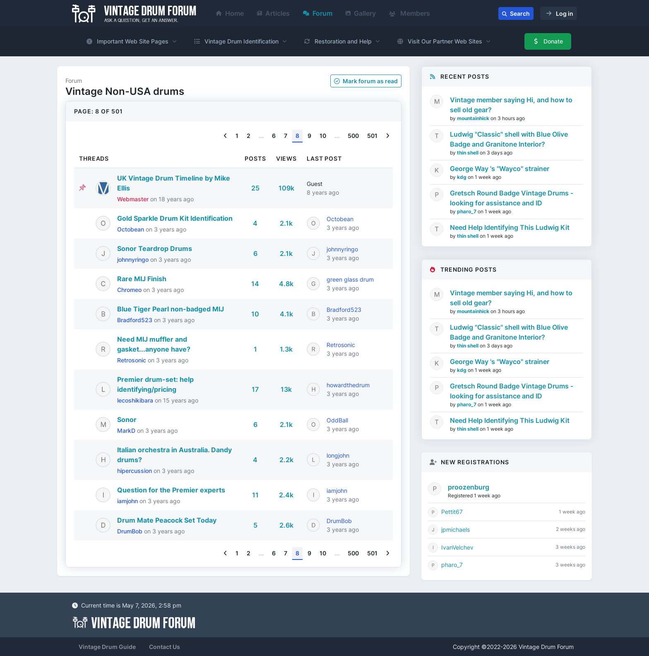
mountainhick (473, 118)
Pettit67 (452, 511)
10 (323, 135)
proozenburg (468, 487)
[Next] (387, 136)
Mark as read (366, 80)
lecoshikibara (136, 400)
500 (353, 135)
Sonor (127, 419)
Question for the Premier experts (171, 490)
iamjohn (128, 500)
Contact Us (164, 646)
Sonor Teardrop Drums (154, 248)
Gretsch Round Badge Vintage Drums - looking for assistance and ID (511, 198)
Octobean (131, 229)
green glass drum (350, 279)
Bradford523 (135, 319)
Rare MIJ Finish (141, 279)
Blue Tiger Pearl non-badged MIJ (170, 309)
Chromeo (130, 289)
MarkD (127, 430)
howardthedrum (348, 384)
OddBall (337, 420)
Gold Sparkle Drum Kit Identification (175, 218)
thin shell (468, 153)
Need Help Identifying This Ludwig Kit (510, 227)
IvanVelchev (457, 547)
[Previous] (225, 136)
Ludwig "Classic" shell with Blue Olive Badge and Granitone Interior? (509, 139)
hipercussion (135, 470)
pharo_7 (467, 211)
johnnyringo (133, 259)
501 (372, 135)
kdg (462, 177)
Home (230, 13)
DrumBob (130, 531)
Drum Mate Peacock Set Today (166, 520)
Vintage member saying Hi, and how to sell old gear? (511, 105)
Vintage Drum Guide (107, 646)
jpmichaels (455, 529)
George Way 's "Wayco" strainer (499, 168)
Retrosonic (132, 360)
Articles (273, 13)
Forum (317, 13)
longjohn (338, 455)
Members (409, 13)
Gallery (361, 13)
